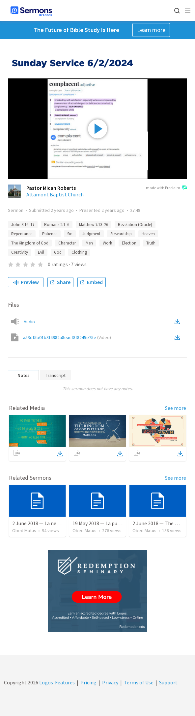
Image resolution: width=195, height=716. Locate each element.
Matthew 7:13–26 (93, 224)
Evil (41, 252)
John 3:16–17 (22, 224)
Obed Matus (24, 530)
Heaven (148, 234)
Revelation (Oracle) (135, 224)
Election (129, 243)
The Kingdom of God (29, 243)
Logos (45, 682)
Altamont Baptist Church (55, 194)
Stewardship (121, 234)
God (58, 252)
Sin (69, 234)
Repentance (21, 234)
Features (65, 682)
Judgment (91, 234)
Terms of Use (138, 682)
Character (67, 243)
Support (168, 682)
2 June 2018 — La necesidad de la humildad (59, 523)
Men (89, 243)
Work (107, 243)
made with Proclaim (166, 188)
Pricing (88, 682)
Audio (29, 322)
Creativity (19, 252)
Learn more (151, 30)
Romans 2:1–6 (56, 224)
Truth (150, 243)
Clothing (79, 252)
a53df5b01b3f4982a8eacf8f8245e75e (67, 337)
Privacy (110, 682)
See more (175, 408)
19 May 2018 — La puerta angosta (109, 523)
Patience (49, 234)
